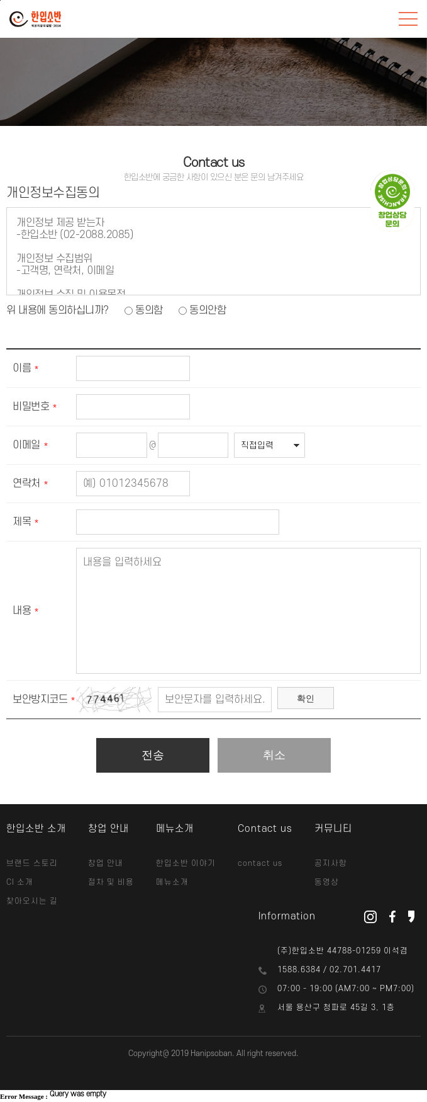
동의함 (149, 310)
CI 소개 (19, 882)
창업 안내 (105, 863)
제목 (22, 522)
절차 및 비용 (111, 882)
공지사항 (330, 863)
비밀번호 (31, 406)
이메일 (26, 445)
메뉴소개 (172, 882)
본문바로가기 (0, 0)
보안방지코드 (40, 699)
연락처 (26, 483)
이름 (22, 368)
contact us (260, 863)
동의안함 (207, 310)
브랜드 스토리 (32, 863)
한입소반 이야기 (186, 863)
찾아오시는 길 (32, 901)
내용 (22, 610)
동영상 (326, 882)
